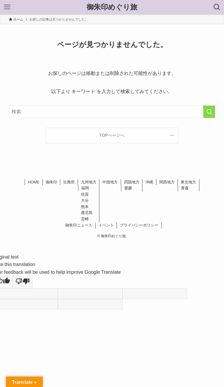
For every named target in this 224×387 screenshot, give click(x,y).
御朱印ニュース (78, 225)
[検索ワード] (112, 112)
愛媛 (128, 188)
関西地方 (167, 182)
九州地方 (88, 182)
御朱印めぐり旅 (112, 7)
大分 (85, 200)
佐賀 (85, 194)
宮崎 (85, 219)
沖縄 (149, 182)
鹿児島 (87, 212)
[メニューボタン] (7, 7)
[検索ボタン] (217, 7)
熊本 (85, 206)
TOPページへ (112, 135)
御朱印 (51, 182)
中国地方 (110, 182)
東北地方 (188, 182)
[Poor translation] (22, 282)
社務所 (69, 182)
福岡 (85, 188)
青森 (185, 188)
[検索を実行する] (209, 112)
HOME (33, 182)
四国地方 (131, 182)
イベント (106, 225)
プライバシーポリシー (139, 225)
